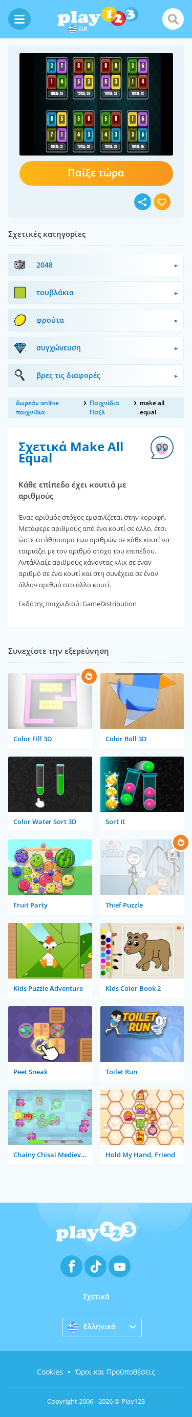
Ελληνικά (92, 1327)
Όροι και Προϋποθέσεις (115, 1372)
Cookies (50, 1372)
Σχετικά (96, 1296)
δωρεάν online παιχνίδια (37, 407)
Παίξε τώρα (96, 173)
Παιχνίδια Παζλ (104, 407)
